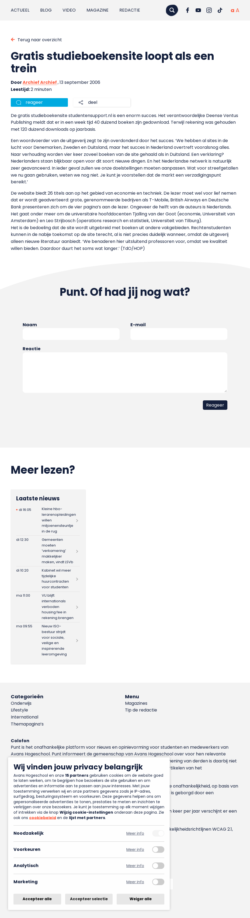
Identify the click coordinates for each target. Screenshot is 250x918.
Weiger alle (141, 899)
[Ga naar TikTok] (219, 10)
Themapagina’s (27, 724)
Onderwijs (21, 703)
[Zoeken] (172, 10)
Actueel (20, 10)
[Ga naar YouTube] (198, 10)
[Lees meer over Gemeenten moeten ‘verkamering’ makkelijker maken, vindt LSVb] (48, 551)
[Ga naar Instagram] (209, 10)
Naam (30, 325)
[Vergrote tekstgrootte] (237, 10)
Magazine (97, 10)
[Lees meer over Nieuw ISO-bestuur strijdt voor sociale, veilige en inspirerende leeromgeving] (48, 641)
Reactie (31, 349)
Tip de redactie (141, 710)
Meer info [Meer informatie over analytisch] (135, 865)
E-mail (138, 325)
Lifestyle (19, 710)
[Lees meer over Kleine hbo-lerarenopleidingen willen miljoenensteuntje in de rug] (48, 520)
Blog (46, 10)
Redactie (129, 10)
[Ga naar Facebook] (187, 10)
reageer (34, 102)
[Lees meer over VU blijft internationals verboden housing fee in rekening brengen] (48, 607)
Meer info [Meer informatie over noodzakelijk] (135, 833)
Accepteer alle (37, 899)
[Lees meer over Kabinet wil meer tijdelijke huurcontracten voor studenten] (48, 578)
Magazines (136, 703)
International (24, 717)
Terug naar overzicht (40, 40)
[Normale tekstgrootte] (232, 10)
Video (69, 10)
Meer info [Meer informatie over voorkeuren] (135, 849)
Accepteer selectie (89, 899)
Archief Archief (40, 82)
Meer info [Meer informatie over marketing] (135, 882)
